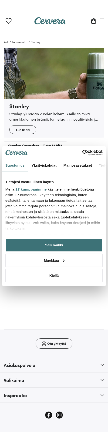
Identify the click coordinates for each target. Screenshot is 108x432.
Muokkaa (54, 260)
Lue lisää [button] (23, 129)
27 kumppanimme (31, 189)
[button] (54, 364)
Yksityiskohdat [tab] (44, 165)
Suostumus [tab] (15, 165)
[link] (9, 21)
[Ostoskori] (93, 21)
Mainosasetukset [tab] (78, 165)
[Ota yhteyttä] (54, 343)
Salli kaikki (54, 245)
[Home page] (50, 22)
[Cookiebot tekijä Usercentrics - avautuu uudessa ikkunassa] (82, 152)
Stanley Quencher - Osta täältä (35, 145)
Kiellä (54, 275)
